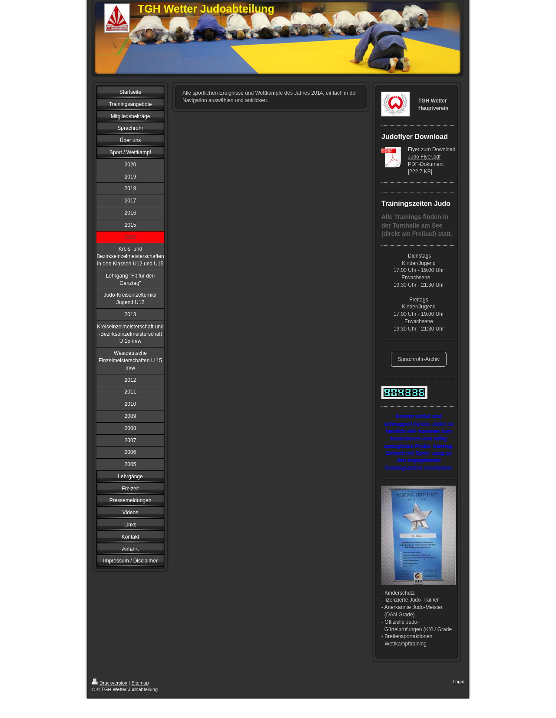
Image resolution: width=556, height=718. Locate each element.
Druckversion (109, 682)
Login (458, 681)
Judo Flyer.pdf (424, 157)
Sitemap (140, 682)
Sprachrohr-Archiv (419, 359)
